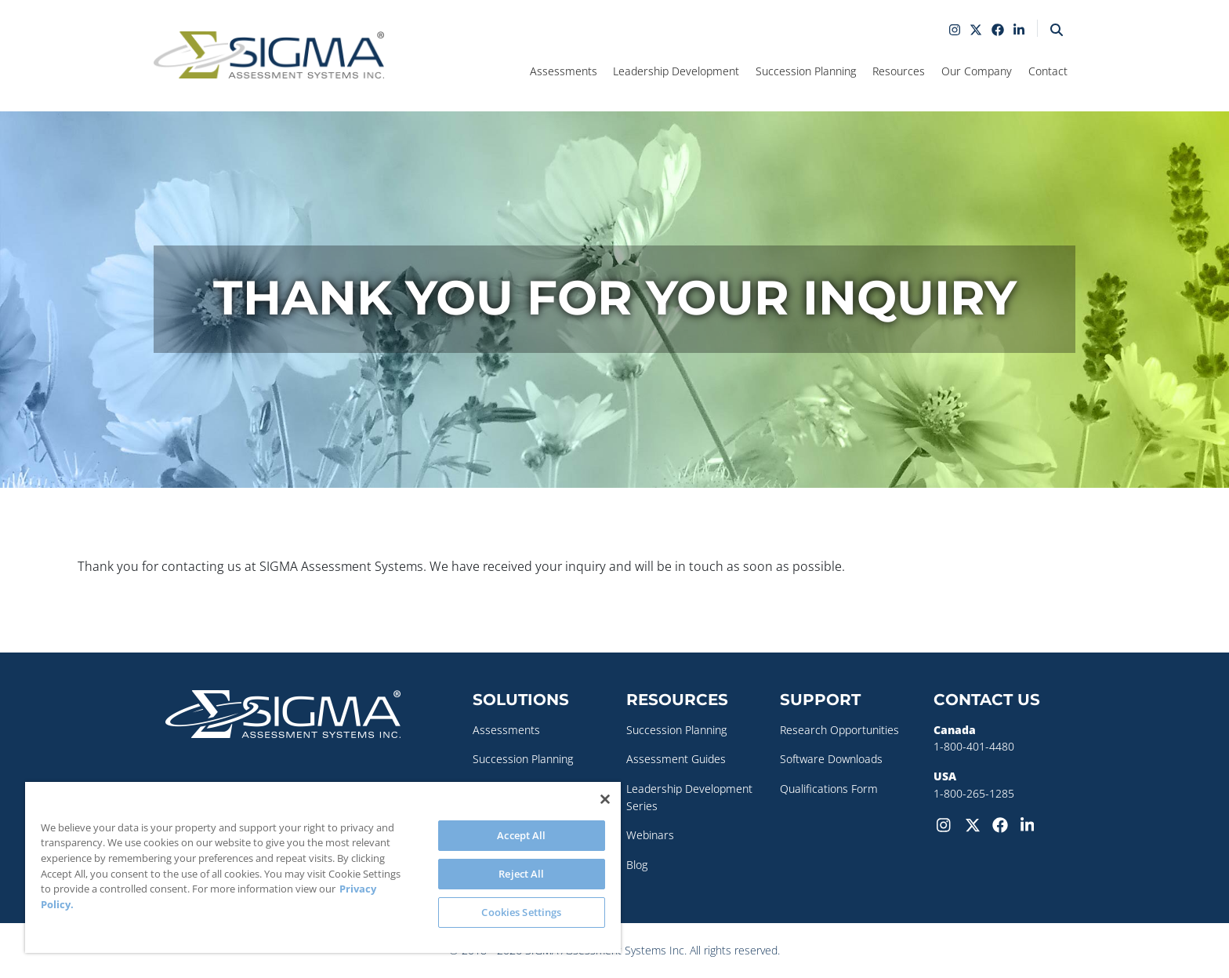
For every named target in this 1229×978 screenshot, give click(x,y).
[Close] (605, 799)
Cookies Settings (521, 912)
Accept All (521, 835)
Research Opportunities (839, 729)
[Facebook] (1003, 823)
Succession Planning (523, 758)
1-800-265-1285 (974, 793)
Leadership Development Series (689, 797)
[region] (323, 867)
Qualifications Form (829, 788)
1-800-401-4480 (974, 746)
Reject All (521, 874)
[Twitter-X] (976, 823)
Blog (636, 864)
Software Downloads (831, 758)
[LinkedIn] (1031, 823)
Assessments (506, 729)
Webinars (650, 834)
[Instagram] (948, 823)
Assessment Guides (676, 758)
